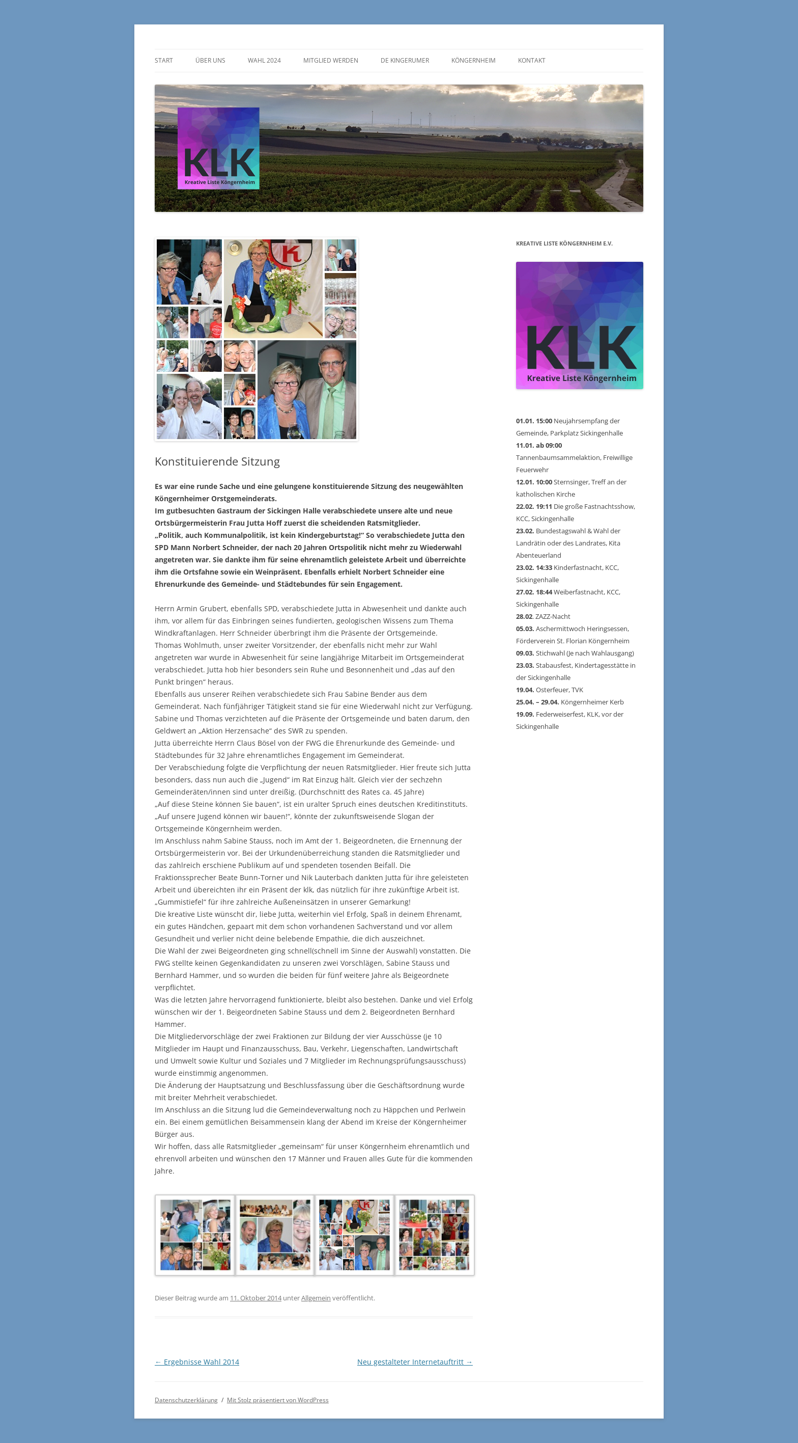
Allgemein (316, 1297)
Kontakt (532, 60)
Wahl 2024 (264, 60)
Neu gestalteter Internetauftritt (415, 1362)
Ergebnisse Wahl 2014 (197, 1362)
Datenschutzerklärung (186, 1400)
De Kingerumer (405, 60)
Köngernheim (473, 60)
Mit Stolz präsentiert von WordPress (278, 1400)
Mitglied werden (330, 60)
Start (164, 60)
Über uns (210, 60)
